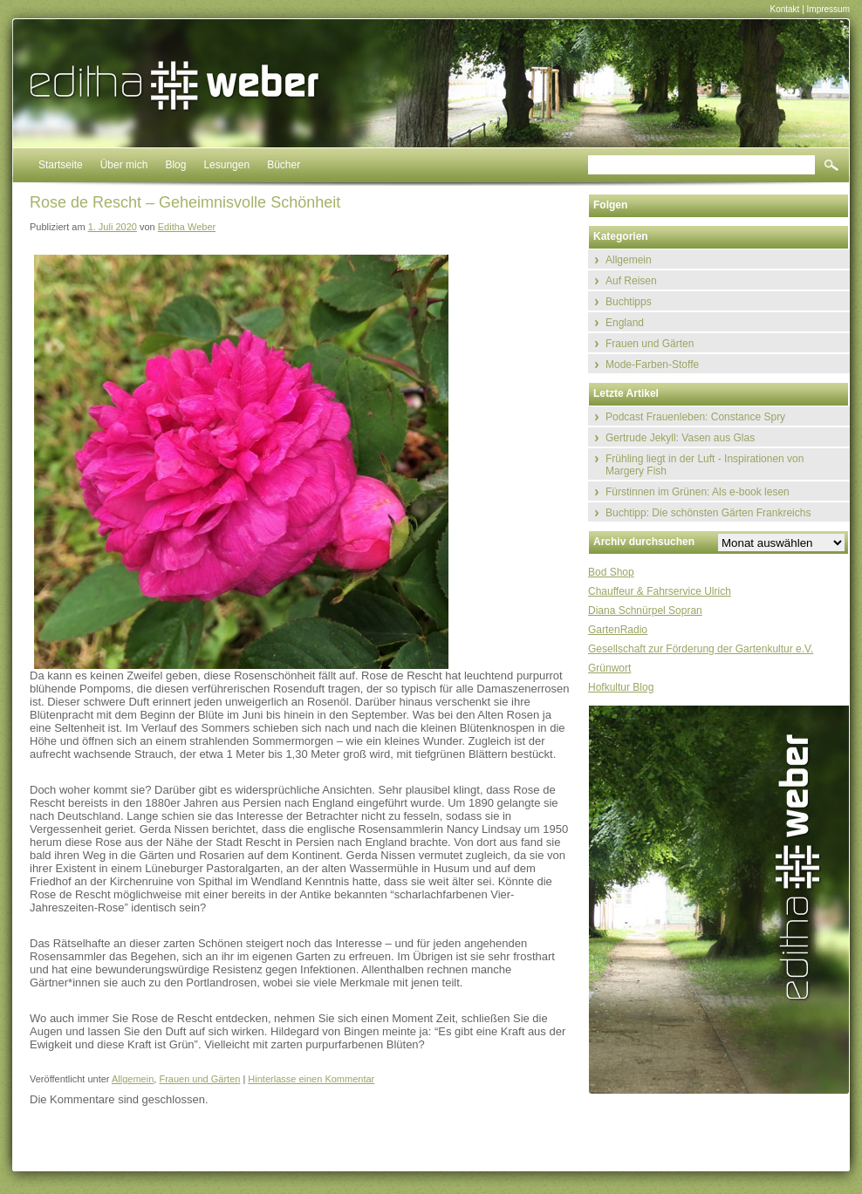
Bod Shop (611, 572)
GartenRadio (617, 630)
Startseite (60, 165)
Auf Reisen (631, 281)
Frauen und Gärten (199, 1079)
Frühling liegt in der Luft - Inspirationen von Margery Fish (704, 465)
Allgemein (133, 1079)
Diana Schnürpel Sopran (645, 610)
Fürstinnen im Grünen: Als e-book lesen (697, 492)
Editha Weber (187, 227)
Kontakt (784, 9)
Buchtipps (628, 302)
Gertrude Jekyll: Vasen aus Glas (680, 438)
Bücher (283, 165)
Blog (175, 165)
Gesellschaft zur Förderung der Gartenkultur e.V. (700, 649)
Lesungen (226, 165)
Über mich (124, 165)
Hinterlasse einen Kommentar (311, 1079)
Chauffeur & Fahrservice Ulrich (659, 591)
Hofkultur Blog (620, 687)
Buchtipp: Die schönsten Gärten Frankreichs (708, 513)
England (624, 323)
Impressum (828, 9)
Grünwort (609, 668)
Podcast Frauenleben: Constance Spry (695, 417)
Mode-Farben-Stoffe (652, 364)
